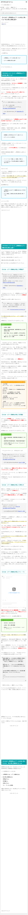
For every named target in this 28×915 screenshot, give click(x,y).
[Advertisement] (14, 225)
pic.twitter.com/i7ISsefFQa (9, 508)
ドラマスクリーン (7, 2)
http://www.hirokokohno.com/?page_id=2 (17, 309)
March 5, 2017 (21, 511)
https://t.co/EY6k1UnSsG (9, 282)
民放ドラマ (4, 24)
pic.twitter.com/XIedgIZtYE (9, 108)
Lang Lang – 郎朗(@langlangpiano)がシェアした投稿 (13, 607)
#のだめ (18, 506)
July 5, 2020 (22, 462)
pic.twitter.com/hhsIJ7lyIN (9, 459)
